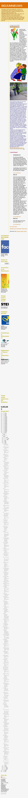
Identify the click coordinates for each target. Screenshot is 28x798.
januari (4, 769)
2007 (3, 771)
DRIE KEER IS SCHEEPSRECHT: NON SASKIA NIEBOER (6, 685)
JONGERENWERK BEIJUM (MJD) (6, 494)
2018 (3, 421)
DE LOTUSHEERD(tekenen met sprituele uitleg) (6, 763)
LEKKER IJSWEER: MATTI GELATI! (5, 459)
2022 (3, 416)
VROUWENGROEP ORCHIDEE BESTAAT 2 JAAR (6, 732)
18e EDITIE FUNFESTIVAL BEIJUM (6, 594)
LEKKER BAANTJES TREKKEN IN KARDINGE (6, 476)
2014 (3, 426)
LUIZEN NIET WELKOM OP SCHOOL (6, 628)
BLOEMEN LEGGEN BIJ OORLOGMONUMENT (6, 723)
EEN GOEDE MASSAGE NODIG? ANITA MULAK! (5, 528)
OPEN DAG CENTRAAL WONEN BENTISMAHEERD (6, 603)
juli (4, 440)
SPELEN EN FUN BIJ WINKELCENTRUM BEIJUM (6, 498)
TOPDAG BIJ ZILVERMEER (6, 445)
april (4, 765)
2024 (3, 414)
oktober (4, 437)
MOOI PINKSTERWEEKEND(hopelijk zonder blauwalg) (6, 463)
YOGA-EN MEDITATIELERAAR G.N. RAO (6, 745)
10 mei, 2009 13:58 (17, 172)
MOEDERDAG (14, 27)
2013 (3, 427)
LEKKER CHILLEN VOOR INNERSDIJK (6, 551)
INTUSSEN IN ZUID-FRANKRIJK (6, 759)
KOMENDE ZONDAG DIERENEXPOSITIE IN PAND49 (6, 641)
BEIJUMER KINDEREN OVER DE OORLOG (5, 737)
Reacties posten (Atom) (22, 231)
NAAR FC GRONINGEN (6, 549)
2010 (3, 431)
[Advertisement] (7, 372)
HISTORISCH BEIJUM (5, 757)
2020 (3, 419)
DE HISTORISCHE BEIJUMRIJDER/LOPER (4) (6, 559)
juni (4, 441)
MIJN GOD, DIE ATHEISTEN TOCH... (6, 447)
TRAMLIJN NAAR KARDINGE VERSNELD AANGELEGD (6, 631)
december (5, 433)
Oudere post (24, 228)
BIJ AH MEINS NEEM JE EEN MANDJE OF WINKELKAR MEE (6, 545)
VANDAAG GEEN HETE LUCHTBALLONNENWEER (6, 503)
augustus (5, 439)
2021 (3, 417)
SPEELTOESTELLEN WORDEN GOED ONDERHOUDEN (6, 564)
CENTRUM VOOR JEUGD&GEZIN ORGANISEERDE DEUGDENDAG (6, 589)
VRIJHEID (5, 703)
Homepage (19, 228)
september (5, 438)
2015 (3, 425)
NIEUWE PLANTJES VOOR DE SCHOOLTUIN (6, 689)
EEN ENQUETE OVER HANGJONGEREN (6, 510)
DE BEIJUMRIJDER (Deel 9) (6, 513)
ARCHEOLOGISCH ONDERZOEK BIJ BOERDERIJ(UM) (6, 485)
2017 (3, 422)
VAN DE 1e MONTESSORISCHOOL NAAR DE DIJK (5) (6, 574)
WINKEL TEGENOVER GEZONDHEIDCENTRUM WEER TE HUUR (6, 534)
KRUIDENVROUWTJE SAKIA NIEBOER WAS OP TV (6, 569)
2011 (3, 429)
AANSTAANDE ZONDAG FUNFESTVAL (6, 653)
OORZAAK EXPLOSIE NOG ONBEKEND (6, 660)
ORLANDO (5, 625)
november (5, 435)
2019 (3, 420)
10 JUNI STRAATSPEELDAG (6, 607)
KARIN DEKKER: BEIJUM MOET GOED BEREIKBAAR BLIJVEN (6, 616)
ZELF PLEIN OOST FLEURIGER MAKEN (6, 472)
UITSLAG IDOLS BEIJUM (6, 582)
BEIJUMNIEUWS (11, 5)
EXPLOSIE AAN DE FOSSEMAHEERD (6, 664)
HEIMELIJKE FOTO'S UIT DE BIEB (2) (5, 455)
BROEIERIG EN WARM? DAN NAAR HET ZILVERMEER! (6, 753)
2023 (3, 415)
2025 (3, 413)
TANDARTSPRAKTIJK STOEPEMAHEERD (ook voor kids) (6, 468)
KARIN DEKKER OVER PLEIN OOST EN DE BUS (6, 649)
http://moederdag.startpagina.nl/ (17, 147)
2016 (3, 423)
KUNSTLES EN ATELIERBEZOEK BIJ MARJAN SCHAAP (6, 539)
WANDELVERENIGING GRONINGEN (6, 584)
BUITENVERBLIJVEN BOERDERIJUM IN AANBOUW (6, 578)
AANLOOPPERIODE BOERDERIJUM (6, 645)
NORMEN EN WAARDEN (5, 624)
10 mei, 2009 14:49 (17, 216)
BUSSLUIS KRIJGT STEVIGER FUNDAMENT (6, 706)
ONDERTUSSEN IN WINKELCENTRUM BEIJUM (6, 675)
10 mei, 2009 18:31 (17, 224)
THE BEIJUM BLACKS (5, 520)
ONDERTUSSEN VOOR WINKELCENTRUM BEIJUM (6, 621)
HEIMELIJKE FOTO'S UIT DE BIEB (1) (5, 555)
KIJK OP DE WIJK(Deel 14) (5, 698)
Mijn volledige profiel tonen (4, 793)
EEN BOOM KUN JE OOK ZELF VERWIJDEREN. (6, 680)
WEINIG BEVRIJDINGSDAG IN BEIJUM (6, 720)
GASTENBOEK (5, 666)
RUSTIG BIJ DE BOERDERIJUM (6, 701)
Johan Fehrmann (4, 778)
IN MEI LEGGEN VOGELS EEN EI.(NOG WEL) (6, 749)
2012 (3, 428)
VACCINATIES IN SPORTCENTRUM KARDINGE (6, 480)
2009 (3, 432)
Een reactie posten (13, 226)
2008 (3, 770)
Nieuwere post (13, 228)
